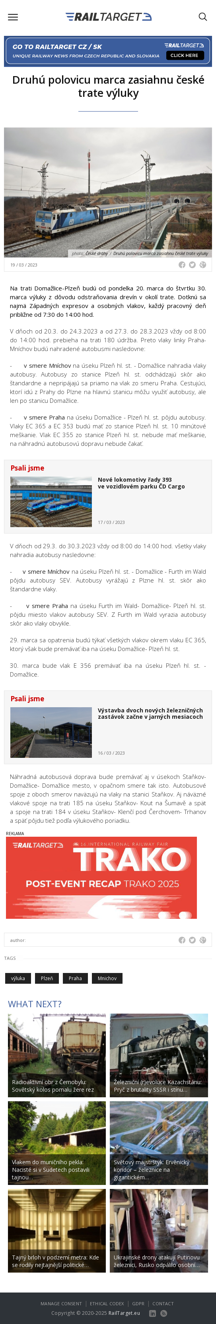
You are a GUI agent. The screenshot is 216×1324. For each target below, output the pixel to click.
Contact (162, 1303)
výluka (18, 978)
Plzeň (47, 978)
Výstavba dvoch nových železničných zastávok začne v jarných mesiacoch (150, 713)
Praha (75, 978)
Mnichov (107, 978)
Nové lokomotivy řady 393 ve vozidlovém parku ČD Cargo (141, 483)
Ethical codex (107, 1303)
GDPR (138, 1303)
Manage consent (61, 1303)
